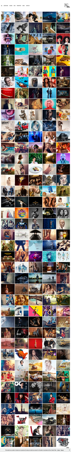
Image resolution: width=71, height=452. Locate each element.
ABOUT (23, 5)
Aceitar (58, 450)
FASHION (10, 5)
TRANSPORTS (19, 5)
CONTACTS (28, 5)
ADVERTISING (6, 5)
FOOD (14, 5)
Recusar (62, 450)
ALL (1, 5)
